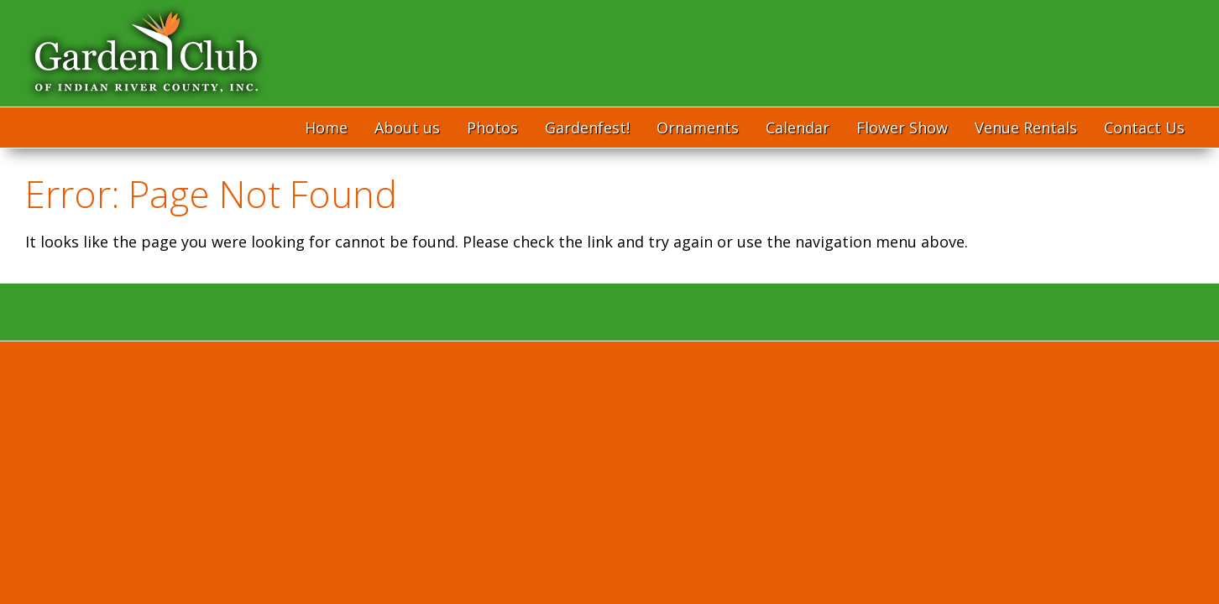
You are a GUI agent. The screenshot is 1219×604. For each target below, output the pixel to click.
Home (326, 127)
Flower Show (902, 127)
